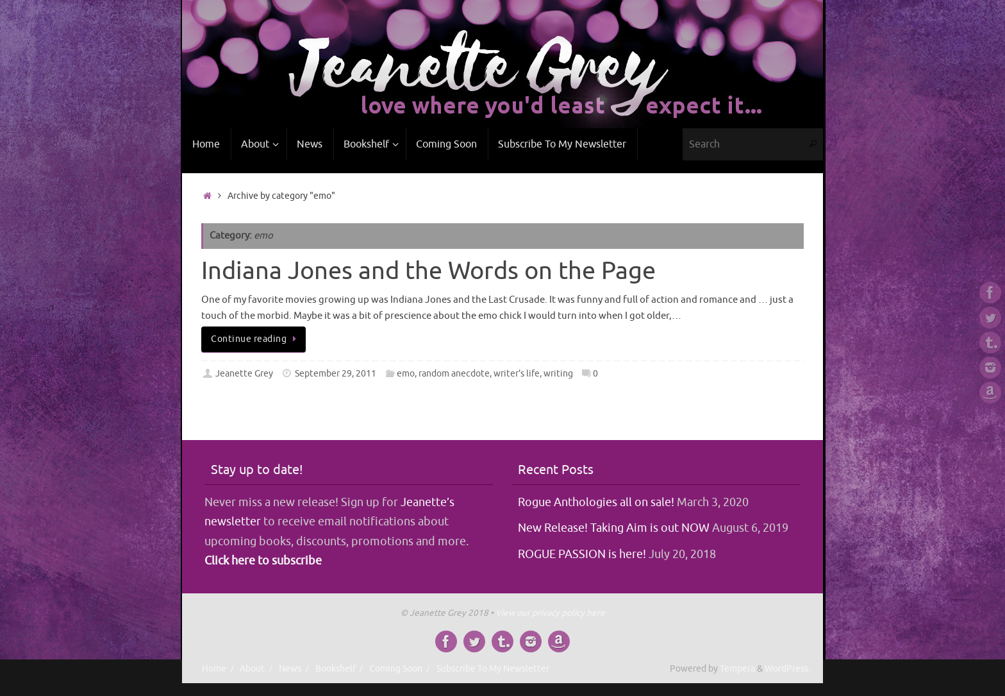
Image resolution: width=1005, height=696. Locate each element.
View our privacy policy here (550, 612)
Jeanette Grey (244, 373)
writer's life (517, 373)
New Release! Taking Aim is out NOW (614, 528)
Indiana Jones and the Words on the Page (428, 271)
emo (406, 373)
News (290, 668)
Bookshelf (335, 668)
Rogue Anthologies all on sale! (596, 502)
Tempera (737, 668)
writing (558, 373)
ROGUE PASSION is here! (582, 554)
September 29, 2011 (335, 373)
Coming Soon (395, 668)
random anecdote (454, 373)
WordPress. (787, 668)
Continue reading (256, 339)
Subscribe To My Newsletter (492, 668)
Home (214, 668)
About (252, 668)
